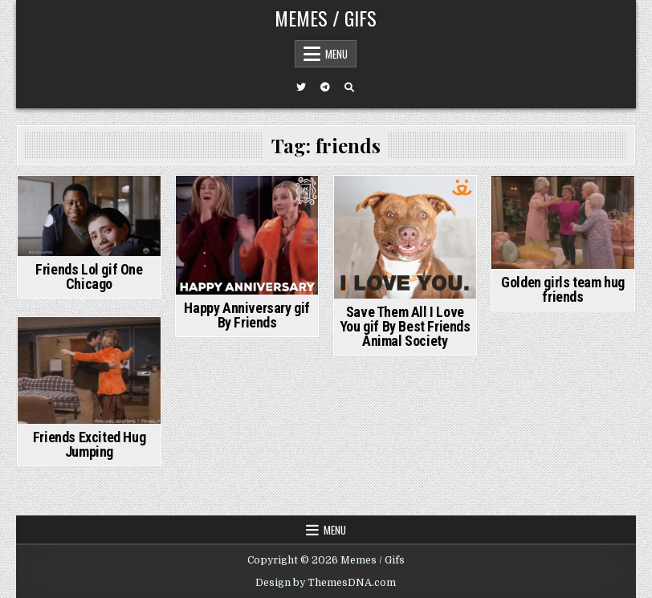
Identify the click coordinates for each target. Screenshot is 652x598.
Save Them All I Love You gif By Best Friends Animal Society (405, 326)
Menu (336, 54)
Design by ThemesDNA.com (325, 582)
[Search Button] (349, 87)
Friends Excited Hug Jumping (89, 444)
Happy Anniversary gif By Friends (247, 315)
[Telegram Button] (325, 87)
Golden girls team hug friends (563, 289)
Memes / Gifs (326, 17)
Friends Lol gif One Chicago (88, 276)
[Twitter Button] (301, 87)
